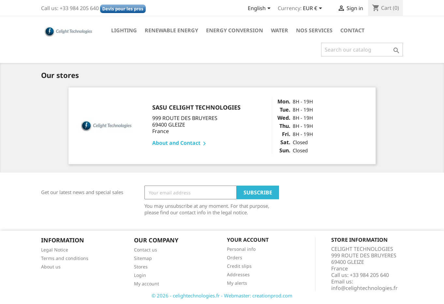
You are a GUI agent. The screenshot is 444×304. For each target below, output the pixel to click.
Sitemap (143, 258)
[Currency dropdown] (313, 9)
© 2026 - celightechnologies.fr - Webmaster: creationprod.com (222, 295)
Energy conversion (234, 30)
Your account (248, 239)
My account (146, 284)
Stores (141, 267)
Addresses (238, 274)
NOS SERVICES (314, 30)
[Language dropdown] (260, 9)
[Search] (362, 49)
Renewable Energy (171, 30)
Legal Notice (54, 250)
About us (51, 267)
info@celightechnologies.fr (364, 288)
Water (279, 30)
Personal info (241, 249)
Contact (352, 30)
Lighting (124, 30)
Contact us (145, 250)
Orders (234, 257)
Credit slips (239, 266)
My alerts (237, 283)
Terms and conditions (64, 258)
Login (140, 275)
